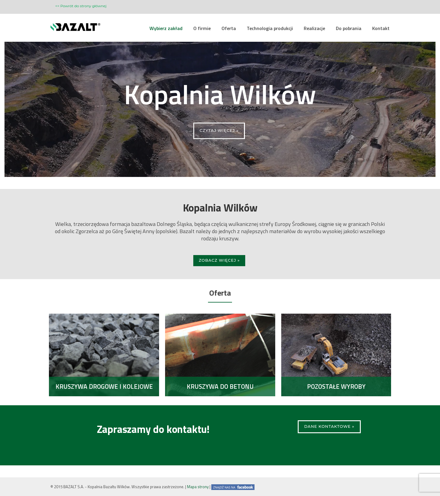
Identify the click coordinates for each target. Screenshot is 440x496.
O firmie (202, 28)
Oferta (229, 28)
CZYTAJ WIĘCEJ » (219, 130)
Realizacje (314, 28)
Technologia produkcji (270, 28)
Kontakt (381, 28)
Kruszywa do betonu (220, 386)
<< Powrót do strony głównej (81, 6)
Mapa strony (198, 487)
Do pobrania (348, 28)
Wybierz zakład (165, 28)
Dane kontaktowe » (329, 426)
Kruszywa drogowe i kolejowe (104, 386)
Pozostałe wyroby (336, 386)
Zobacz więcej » (219, 260)
